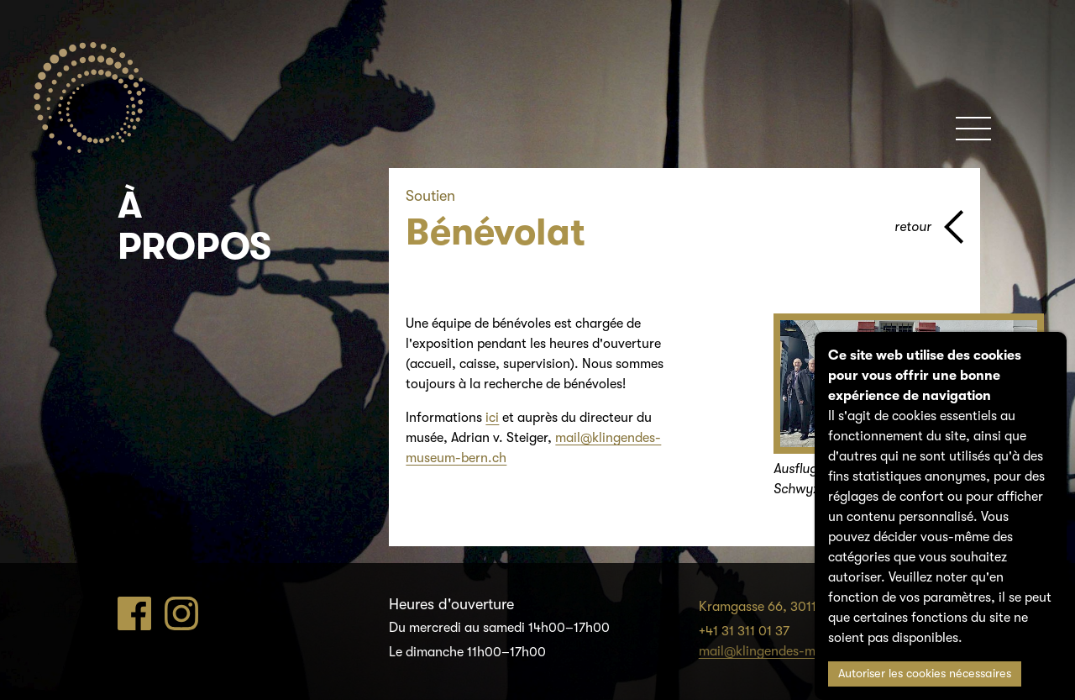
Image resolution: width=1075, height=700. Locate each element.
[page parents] (928, 227)
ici (492, 417)
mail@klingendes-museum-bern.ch (802, 651)
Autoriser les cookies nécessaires (924, 673)
